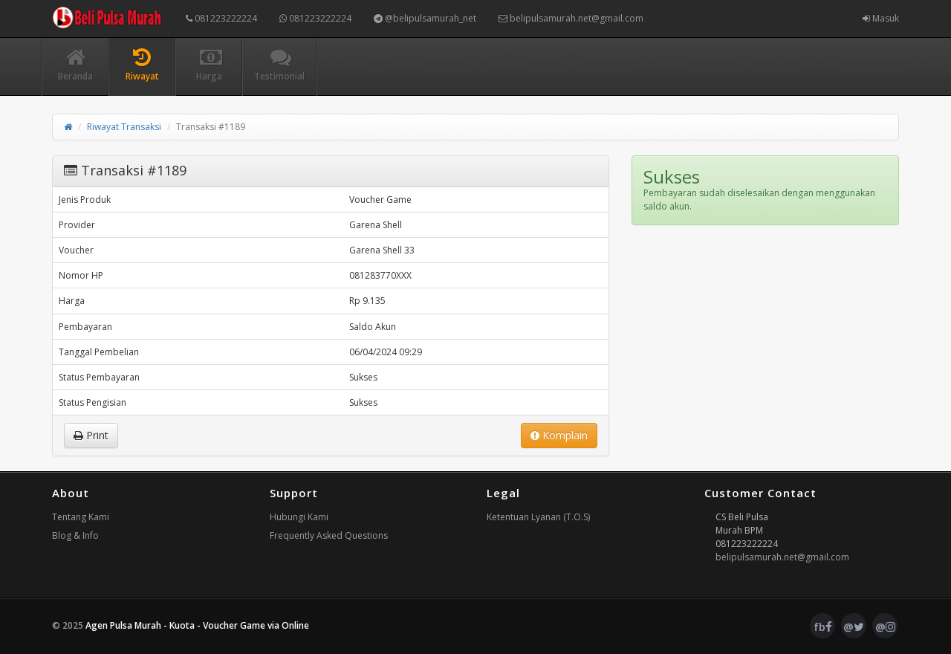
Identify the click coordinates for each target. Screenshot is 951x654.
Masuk (881, 18)
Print (91, 435)
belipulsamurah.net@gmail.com (571, 18)
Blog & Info (75, 535)
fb (823, 626)
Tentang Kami (80, 517)
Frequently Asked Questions (329, 535)
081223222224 (221, 18)
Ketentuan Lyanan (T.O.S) (538, 517)
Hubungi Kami (299, 517)
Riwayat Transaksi (124, 126)
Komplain (559, 435)
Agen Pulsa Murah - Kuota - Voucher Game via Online (197, 625)
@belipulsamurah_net (425, 18)
